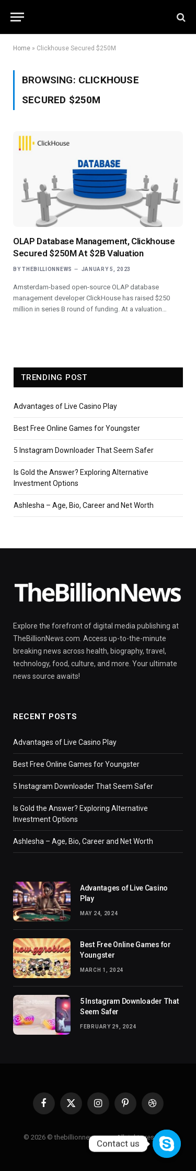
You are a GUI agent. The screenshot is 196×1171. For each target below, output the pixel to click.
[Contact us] (167, 1144)
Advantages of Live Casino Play (65, 406)
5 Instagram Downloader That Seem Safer (84, 450)
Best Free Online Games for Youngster (77, 428)
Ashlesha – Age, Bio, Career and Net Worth (84, 505)
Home (21, 48)
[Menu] (17, 17)
